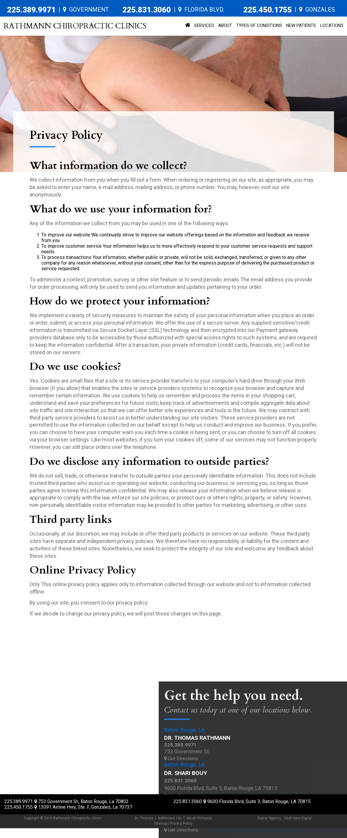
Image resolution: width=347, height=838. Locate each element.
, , (81, 801)
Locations (331, 25)
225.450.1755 (267, 9)
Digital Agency (269, 818)
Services (204, 25)
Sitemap (161, 823)
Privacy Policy (181, 823)
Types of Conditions (259, 25)
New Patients (301, 25)
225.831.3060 (146, 9)
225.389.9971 (31, 9)
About (225, 25)
